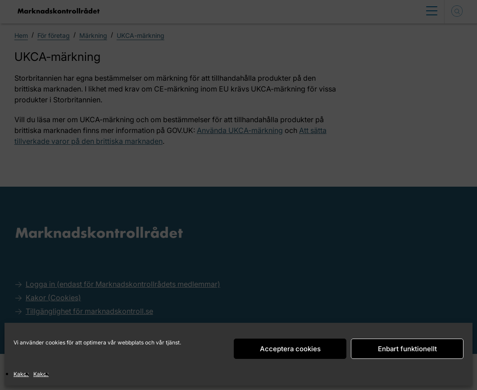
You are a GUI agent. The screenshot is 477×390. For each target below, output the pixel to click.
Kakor (21, 374)
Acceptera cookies (290, 348)
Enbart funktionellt (407, 348)
